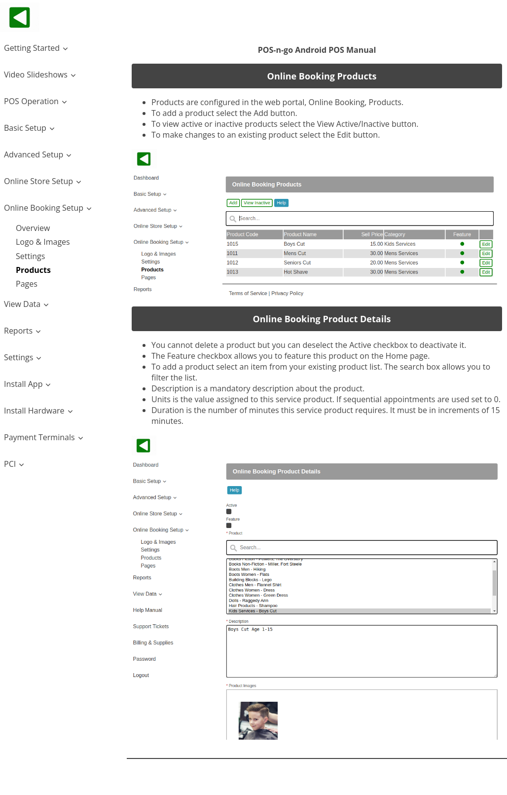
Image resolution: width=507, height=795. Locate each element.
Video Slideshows (36, 74)
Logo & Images (43, 241)
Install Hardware (34, 410)
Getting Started (32, 47)
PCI (10, 463)
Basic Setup (25, 127)
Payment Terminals (39, 437)
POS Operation (31, 101)
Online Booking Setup (43, 207)
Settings (30, 256)
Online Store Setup (38, 181)
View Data (22, 304)
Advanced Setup (33, 154)
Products (33, 270)
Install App (23, 384)
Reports (18, 330)
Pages (26, 283)
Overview (33, 228)
